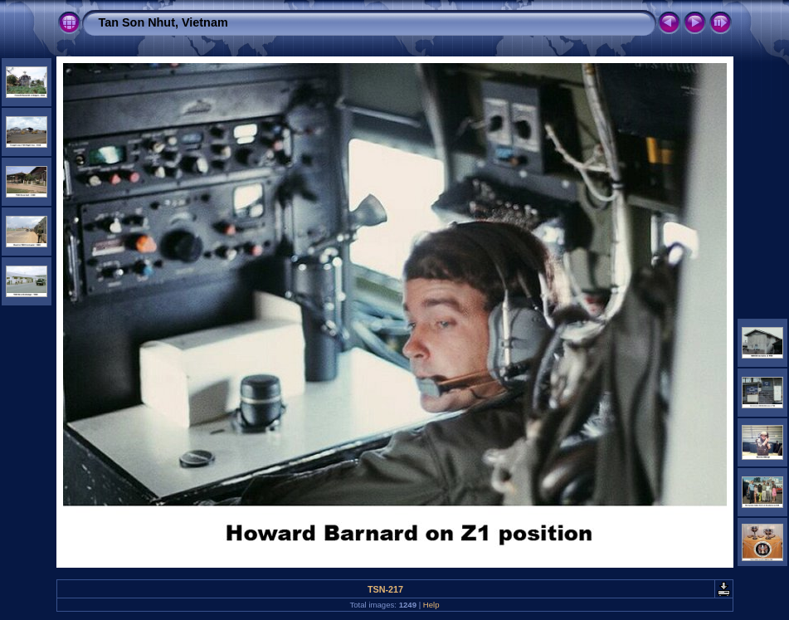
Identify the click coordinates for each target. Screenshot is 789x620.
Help (431, 604)
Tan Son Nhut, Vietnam (163, 22)
